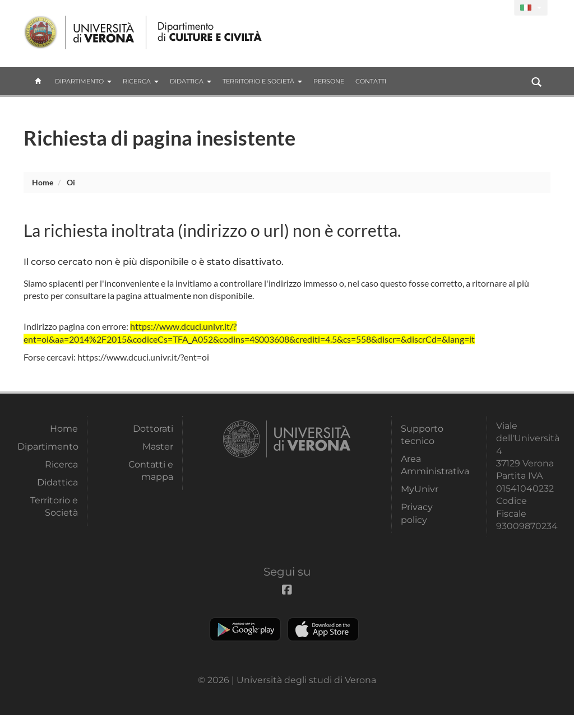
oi (71, 182)
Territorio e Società (262, 81)
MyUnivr (419, 489)
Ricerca (141, 81)
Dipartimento (83, 81)
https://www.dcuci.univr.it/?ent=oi (143, 357)
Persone (328, 81)
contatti (370, 81)
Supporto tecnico (422, 434)
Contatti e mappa (150, 470)
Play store (245, 629)
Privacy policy (417, 513)
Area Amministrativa (431, 465)
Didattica (190, 81)
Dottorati (153, 428)
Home (42, 182)
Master (157, 446)
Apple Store (323, 629)
